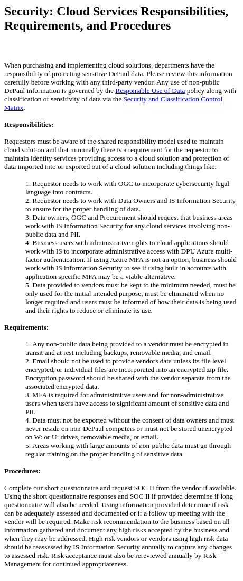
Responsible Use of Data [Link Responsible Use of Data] (150, 91)
